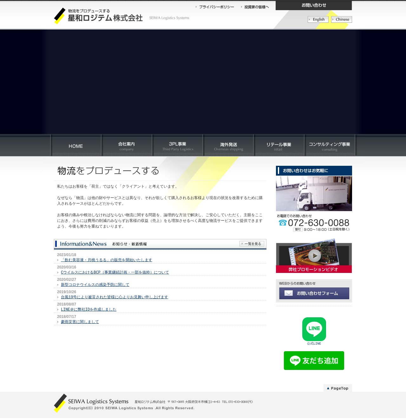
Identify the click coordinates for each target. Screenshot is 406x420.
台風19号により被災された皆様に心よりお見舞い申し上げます (114, 297)
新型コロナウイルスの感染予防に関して (95, 285)
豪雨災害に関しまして (80, 322)
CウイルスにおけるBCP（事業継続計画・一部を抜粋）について (115, 272)
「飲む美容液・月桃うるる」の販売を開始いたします (106, 260)
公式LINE (314, 345)
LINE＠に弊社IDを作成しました (88, 309)
